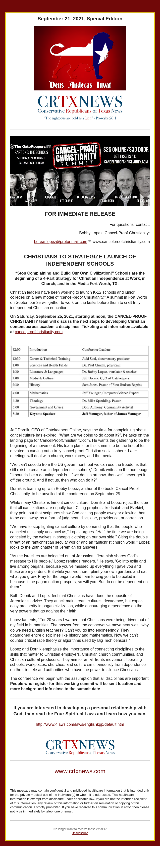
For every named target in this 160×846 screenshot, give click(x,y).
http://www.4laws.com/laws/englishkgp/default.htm (80, 724)
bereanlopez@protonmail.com (60, 242)
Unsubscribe (80, 833)
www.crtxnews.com (79, 771)
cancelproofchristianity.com (39, 332)
